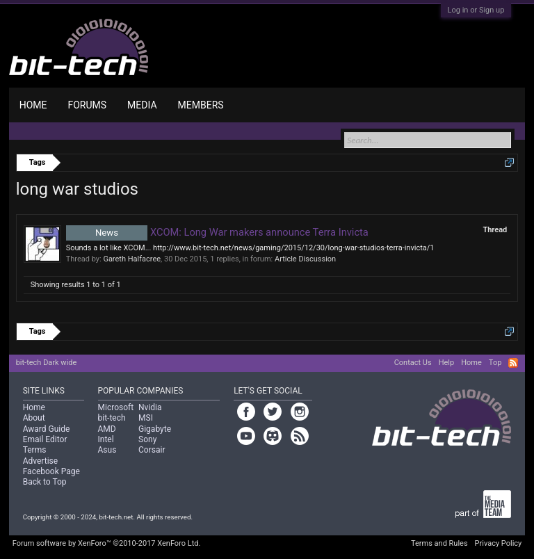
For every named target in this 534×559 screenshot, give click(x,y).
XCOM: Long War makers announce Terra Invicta (217, 232)
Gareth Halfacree (132, 259)
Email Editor (45, 439)
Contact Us (413, 362)
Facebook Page (51, 471)
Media (141, 105)
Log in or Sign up (476, 10)
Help (447, 362)
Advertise (40, 461)
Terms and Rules (439, 543)
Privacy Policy (498, 543)
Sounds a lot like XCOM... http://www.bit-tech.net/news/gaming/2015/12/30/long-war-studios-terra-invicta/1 (250, 247)
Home (33, 105)
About (34, 418)
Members (201, 105)
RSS (513, 363)
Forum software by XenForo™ (107, 543)
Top (495, 362)
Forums (86, 105)
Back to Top (45, 482)
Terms (35, 450)
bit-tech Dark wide (46, 362)
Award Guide (46, 429)
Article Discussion (305, 259)
